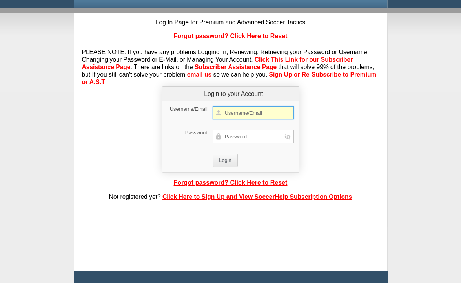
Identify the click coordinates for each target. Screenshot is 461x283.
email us (199, 74)
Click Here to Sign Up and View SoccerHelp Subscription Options (257, 196)
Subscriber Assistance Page (236, 67)
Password (196, 133)
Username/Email (189, 109)
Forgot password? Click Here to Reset (231, 36)
